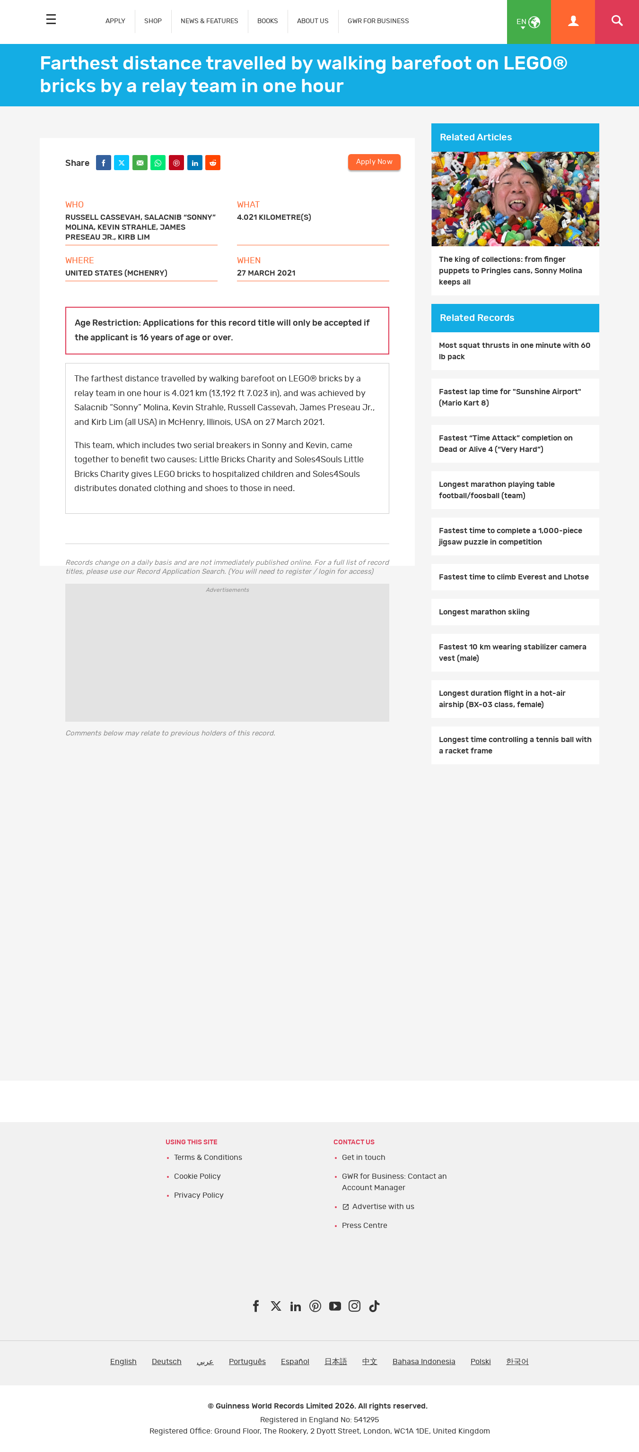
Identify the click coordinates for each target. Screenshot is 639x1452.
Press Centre (364, 1225)
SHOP (153, 21)
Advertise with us (383, 1206)
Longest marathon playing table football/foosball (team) (497, 490)
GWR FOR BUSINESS (378, 21)
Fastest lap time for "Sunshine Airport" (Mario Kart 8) (510, 397)
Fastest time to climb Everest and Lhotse (514, 577)
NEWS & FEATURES (209, 21)
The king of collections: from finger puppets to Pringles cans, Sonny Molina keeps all (510, 271)
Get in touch (363, 1157)
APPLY (115, 21)
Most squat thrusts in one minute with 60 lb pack (515, 351)
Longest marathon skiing (484, 612)
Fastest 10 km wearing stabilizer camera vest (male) (512, 652)
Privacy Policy (199, 1195)
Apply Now (374, 161)
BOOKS (267, 21)
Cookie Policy (197, 1176)
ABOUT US (313, 21)
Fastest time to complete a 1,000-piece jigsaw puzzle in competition (510, 536)
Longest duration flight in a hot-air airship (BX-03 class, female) (502, 699)
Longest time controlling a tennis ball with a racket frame (515, 745)
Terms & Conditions (208, 1157)
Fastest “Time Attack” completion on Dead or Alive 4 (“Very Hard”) (506, 443)
